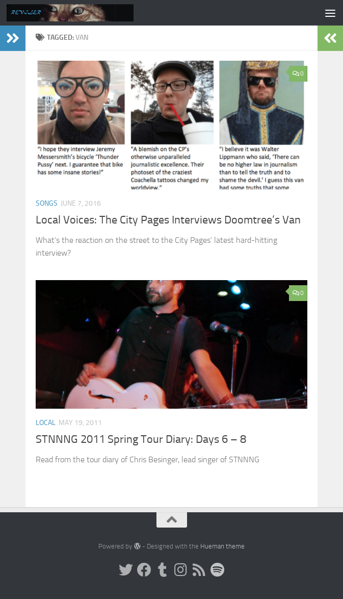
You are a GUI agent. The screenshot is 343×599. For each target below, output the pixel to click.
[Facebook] (144, 570)
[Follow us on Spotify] (217, 570)
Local (46, 422)
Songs (47, 203)
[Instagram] (181, 570)
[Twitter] (126, 570)
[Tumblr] (162, 570)
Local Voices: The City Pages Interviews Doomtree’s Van (168, 220)
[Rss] (199, 570)
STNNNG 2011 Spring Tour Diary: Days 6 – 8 (141, 439)
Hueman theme (222, 546)
